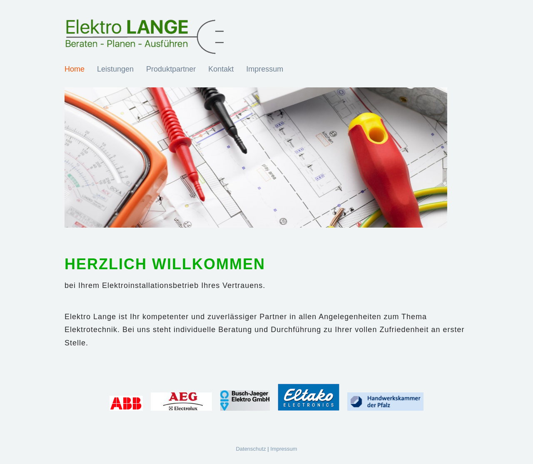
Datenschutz (251, 449)
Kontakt (221, 69)
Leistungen (115, 69)
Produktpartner (171, 69)
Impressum (264, 69)
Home (75, 69)
